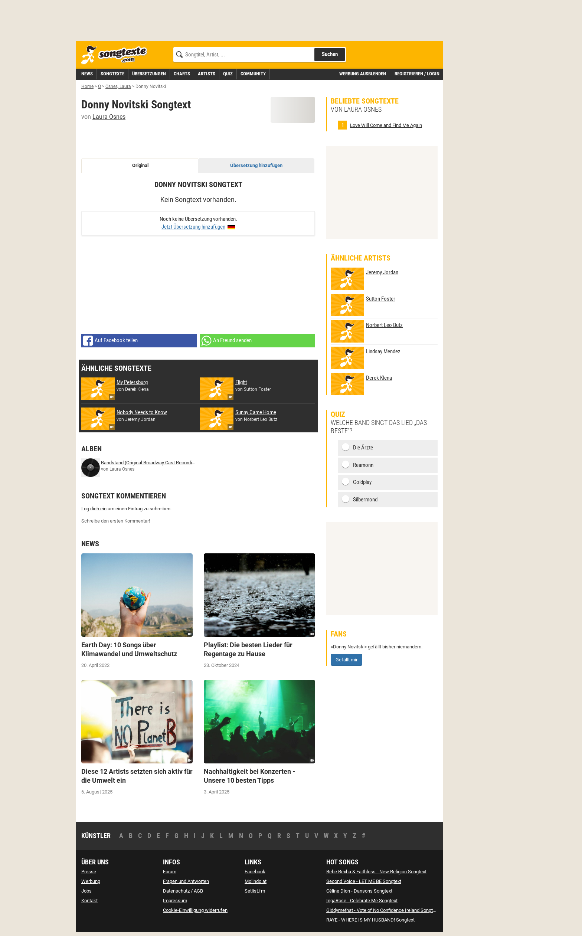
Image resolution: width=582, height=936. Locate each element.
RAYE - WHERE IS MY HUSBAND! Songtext (370, 920)
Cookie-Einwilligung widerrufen (195, 910)
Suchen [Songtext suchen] (330, 54)
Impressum (175, 900)
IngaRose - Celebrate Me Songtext (362, 900)
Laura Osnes (108, 116)
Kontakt (89, 900)
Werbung (90, 881)
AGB (198, 891)
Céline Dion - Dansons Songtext (359, 891)
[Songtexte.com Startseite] (116, 55)
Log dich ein (94, 508)
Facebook (255, 871)
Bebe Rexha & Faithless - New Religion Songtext (376, 871)
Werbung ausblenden (362, 73)
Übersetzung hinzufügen (256, 165)
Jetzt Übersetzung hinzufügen (193, 226)
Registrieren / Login (417, 73)
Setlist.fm (255, 891)
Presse (88, 871)
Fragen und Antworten (186, 881)
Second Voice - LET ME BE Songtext (363, 881)
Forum (169, 871)
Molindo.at (256, 881)
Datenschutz (176, 891)
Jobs (86, 891)
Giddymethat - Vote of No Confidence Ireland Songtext (382, 910)
